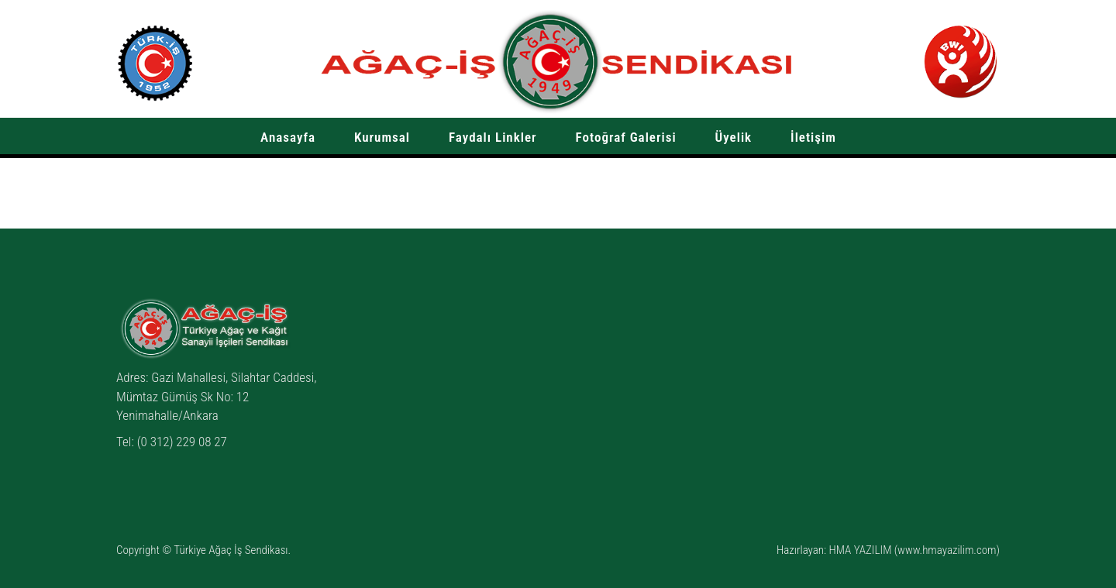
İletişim (813, 137)
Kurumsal (382, 137)
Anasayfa (287, 137)
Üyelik (734, 137)
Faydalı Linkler (493, 137)
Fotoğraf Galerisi (626, 137)
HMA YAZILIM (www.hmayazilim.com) (914, 550)
